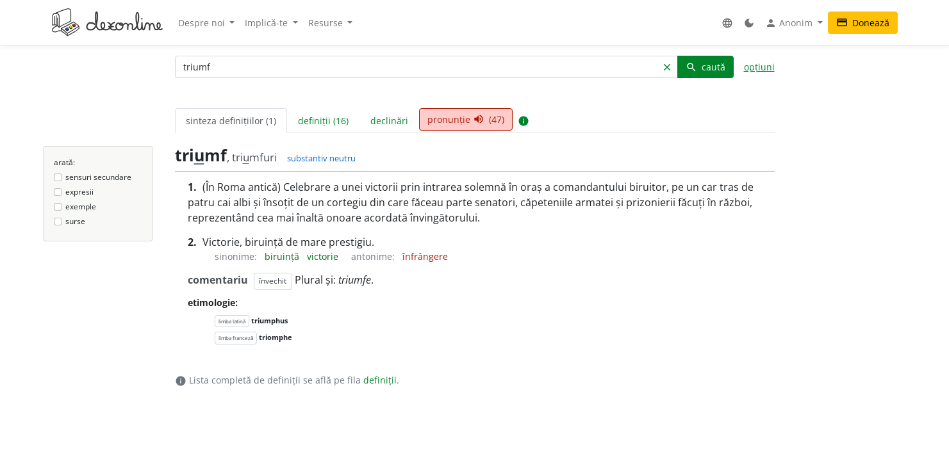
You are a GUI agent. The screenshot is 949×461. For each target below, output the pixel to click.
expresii (79, 191)
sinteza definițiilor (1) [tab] (231, 121)
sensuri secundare (98, 177)
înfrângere (425, 256)
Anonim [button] (790, 23)
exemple (80, 206)
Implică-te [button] (267, 23)
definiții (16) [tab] (323, 121)
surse (75, 221)
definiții (380, 380)
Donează (862, 23)
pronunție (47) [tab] (465, 119)
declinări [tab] (389, 121)
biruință (283, 256)
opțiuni (759, 67)
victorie (324, 256)
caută (705, 67)
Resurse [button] (326, 23)
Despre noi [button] (202, 23)
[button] (727, 23)
